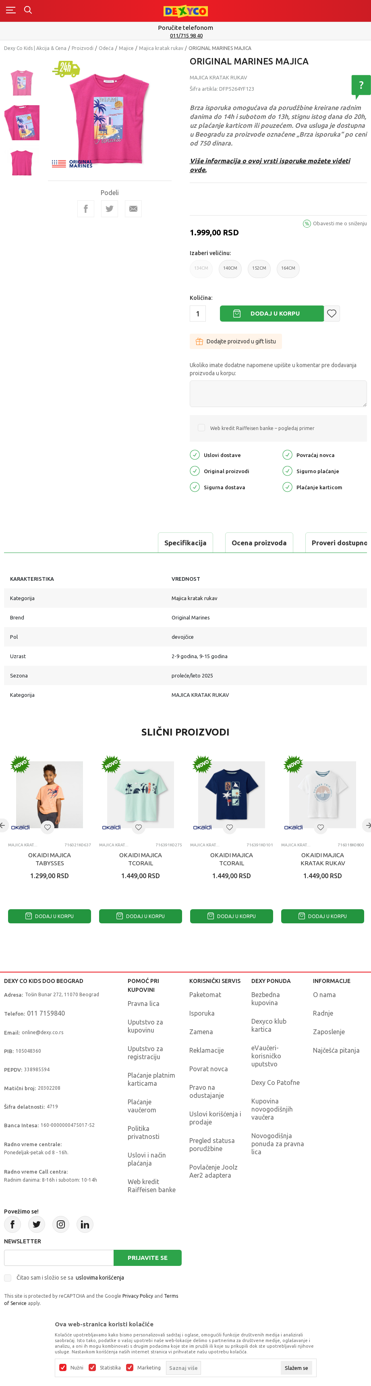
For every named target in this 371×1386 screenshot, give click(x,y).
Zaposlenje (329, 1031)
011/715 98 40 (186, 35)
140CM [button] (230, 272)
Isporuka (202, 1013)
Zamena (201, 1031)
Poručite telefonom (185, 27)
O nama (324, 994)
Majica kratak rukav (161, 48)
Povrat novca (208, 1068)
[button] (332, 313)
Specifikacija (38, 543)
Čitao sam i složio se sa (70, 1277)
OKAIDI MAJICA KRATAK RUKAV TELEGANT (323, 863)
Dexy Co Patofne (275, 1082)
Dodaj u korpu (275, 313)
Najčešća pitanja (336, 1050)
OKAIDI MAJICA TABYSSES (49, 859)
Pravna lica (144, 1003)
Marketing (149, 1367)
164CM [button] (288, 272)
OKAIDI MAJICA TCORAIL (140, 859)
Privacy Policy (137, 1296)
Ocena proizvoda (111, 543)
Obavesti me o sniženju (340, 223)
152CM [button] (259, 272)
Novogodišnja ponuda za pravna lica (277, 1143)
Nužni (76, 1367)
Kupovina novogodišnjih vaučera (272, 1109)
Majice (126, 48)
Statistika (110, 1367)
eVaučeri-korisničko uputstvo (266, 1056)
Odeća (106, 48)
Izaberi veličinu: (210, 253)
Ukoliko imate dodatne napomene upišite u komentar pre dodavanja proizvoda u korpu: (273, 369)
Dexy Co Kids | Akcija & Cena (35, 48)
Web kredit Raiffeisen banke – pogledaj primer (262, 428)
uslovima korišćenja (100, 1277)
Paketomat (205, 994)
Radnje (323, 1013)
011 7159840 (46, 1013)
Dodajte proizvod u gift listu (236, 341)
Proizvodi (82, 48)
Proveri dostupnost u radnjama (214, 543)
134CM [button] (201, 272)
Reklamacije (206, 1050)
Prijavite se (148, 1257)
